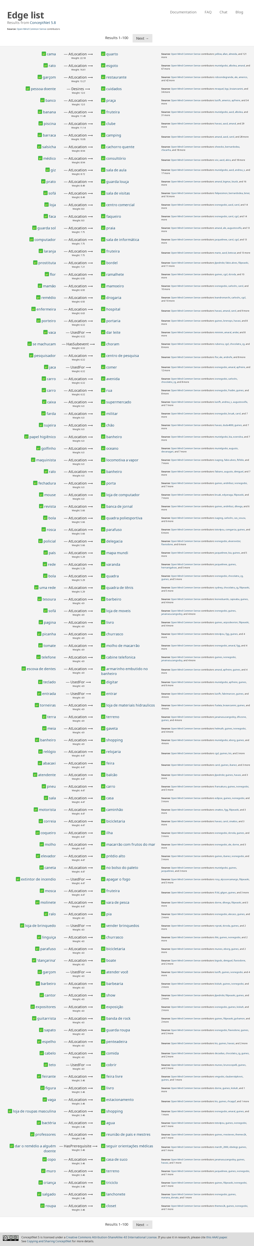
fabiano (219, 471)
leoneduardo (222, 599)
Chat (223, 12)
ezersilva (238, 436)
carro (51, 378)
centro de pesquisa (122, 355)
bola (52, 518)
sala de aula (116, 170)
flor (53, 274)
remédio (48, 297)
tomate (49, 645)
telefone (49, 657)
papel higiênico (42, 436)
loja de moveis (118, 610)
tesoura (49, 599)
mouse (50, 494)
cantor (50, 995)
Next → (142, 38)
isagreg (219, 459)
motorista (47, 809)
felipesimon (221, 193)
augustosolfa (234, 227)
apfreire (236, 100)
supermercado (118, 402)
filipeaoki (243, 262)
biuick (235, 181)
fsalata (218, 705)
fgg (227, 633)
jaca (52, 367)
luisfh (218, 100)
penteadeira (116, 1041)
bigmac (227, 181)
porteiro (49, 320)
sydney (219, 587)
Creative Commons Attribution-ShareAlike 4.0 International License (111, 1237)
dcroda (232, 274)
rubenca (219, 343)
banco (50, 100)
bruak (231, 413)
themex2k (240, 1134)
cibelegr (233, 1147)
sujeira (50, 425)
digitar (112, 682)
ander (235, 332)
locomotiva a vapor (122, 460)
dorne (235, 844)
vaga (52, 1099)
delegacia (114, 541)
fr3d (217, 892)
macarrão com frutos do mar (130, 844)
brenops (228, 320)
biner (246, 193)
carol (231, 136)
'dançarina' (46, 960)
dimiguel (238, 471)
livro (110, 622)
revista (50, 506)
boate (111, 960)
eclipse (218, 798)
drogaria (113, 297)
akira (228, 160)
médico (49, 158)
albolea (233, 65)
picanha (49, 634)
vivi (216, 160)
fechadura (47, 483)
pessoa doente (43, 88)
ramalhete (115, 274)
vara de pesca (117, 902)
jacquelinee (221, 239)
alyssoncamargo (229, 879)
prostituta (47, 262)
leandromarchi (222, 297)
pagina (50, 622)
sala (52, 798)
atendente (47, 774)
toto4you (219, 529)
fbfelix (240, 459)
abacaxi (49, 763)
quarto (112, 54)
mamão (49, 286)
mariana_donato (170, 1197)
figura (50, 1088)
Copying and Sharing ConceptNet (49, 1241)
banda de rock (118, 1018)
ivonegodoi (221, 204)
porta (111, 483)
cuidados (114, 88)
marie (218, 252)
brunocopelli (230, 1064)
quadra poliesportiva (124, 518)
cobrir (111, 1064)
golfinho (48, 448)
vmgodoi (219, 1076)
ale (236, 77)
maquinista (46, 460)
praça (111, 100)
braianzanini (236, 88)
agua (110, 1122)
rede (52, 564)
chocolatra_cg (237, 343)
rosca (51, 529)
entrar (111, 693)
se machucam (44, 344)
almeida (233, 54)
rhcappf (231, 1101)
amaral (241, 65)
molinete (48, 902)
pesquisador (45, 355)
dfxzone (241, 716)
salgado (49, 1194)
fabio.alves (231, 262)
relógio (49, 751)
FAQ (208, 12)
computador (45, 239)
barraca (49, 135)
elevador (48, 856)
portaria (113, 320)
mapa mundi (117, 552)
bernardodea (232, 146)
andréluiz (228, 483)
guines (218, 274)
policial (49, 541)
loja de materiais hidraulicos (130, 705)
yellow (218, 54)
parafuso (114, 529)
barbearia (114, 983)
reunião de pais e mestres (128, 1134)
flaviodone (167, 544)
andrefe (228, 357)
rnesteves (228, 1134)
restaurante (116, 77)
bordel (112, 262)
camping (113, 135)
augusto (233, 448)
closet (111, 1205)
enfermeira (46, 309)
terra (51, 716)
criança (50, 1182)
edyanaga (227, 494)
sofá (52, 193)
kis (230, 753)
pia (109, 914)
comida (112, 1053)
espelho (49, 1041)
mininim (219, 332)
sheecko (219, 146)
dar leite (113, 332)
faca (52, 216)
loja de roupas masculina (34, 1111)
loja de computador (123, 494)
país (52, 552)
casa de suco (116, 1159)
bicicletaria (115, 821)
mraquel (219, 88)
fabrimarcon (228, 693)
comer (111, 367)
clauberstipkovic (234, 1076)
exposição (114, 1006)
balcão (111, 774)
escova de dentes (41, 668)
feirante (49, 1076)
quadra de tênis (119, 587)
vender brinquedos (122, 925)
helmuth (219, 728)
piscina (50, 123)
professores (45, 1134)
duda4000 (228, 425)
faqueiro (113, 216)
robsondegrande (224, 77)
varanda (113, 564)
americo (243, 77)
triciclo (112, 1182)
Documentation (183, 12)
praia (110, 228)
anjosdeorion (230, 622)
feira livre (114, 1076)
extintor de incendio (38, 879)
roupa (50, 1205)
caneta (50, 867)
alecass (232, 914)
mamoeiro (115, 286)
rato (52, 65)
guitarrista (46, 1018)
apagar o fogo (118, 879)
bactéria (49, 1122)
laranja (50, 251)
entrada (49, 693)
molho (50, 844)
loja (53, 204)
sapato (50, 1030)
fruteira (113, 112)
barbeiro (113, 599)
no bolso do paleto (122, 867)
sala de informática (122, 239)
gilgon (223, 892)
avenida (113, 378)
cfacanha (166, 150)
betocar (232, 252)
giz (53, 170)
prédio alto (115, 856)
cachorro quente (120, 146)
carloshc (232, 285)
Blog (239, 12)
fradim (231, 390)
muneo (218, 948)
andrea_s (240, 169)
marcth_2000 (221, 1147)
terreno (112, 716)
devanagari (167, 451)
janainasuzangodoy (171, 614)
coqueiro (48, 832)
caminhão (114, 809)
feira (110, 763)
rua (109, 390)
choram (112, 344)
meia (51, 728)
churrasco (114, 634)
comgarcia (230, 529)
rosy (217, 879)
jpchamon (239, 1018)
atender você (117, 972)
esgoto (112, 65)
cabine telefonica (120, 657)
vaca (52, 332)
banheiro (114, 436)
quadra (112, 576)
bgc (227, 88)
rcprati (218, 925)
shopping (114, 740)
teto (52, 1064)
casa (110, 798)
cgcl (236, 216)
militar (112, 413)
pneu (51, 786)
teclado (49, 682)
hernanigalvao (169, 567)
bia (230, 436)
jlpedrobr (219, 262)
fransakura (221, 786)
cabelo (50, 1053)
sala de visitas (118, 193)
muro (51, 1171)
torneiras (48, 705)
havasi (218, 123)
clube (111, 123)
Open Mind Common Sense (31, 29)
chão (110, 425)
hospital (113, 309)
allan (225, 54)
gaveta (112, 728)
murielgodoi (221, 65)
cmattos (219, 809)
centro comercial (120, 204)
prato (51, 181)
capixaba (234, 599)
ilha (109, 832)
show (110, 995)
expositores (46, 1006)
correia (50, 821)
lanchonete (115, 1194)
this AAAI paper (216, 1237)
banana (49, 112)
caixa (51, 402)
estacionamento (120, 1099)
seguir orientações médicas (129, 1146)
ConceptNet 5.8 (43, 22)
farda (51, 413)
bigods (218, 960)
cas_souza (239, 517)
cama (51, 54)
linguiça (49, 937)
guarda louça (117, 181)
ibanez (233, 764)
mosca (50, 890)
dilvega (238, 506)
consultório (116, 158)
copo (52, 1159)
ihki (217, 937)
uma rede (47, 587)
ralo (52, 471)
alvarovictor (234, 541)
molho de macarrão (123, 645)
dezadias (220, 1053)
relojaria (113, 751)
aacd (231, 111)
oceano (112, 448)
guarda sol (46, 228)
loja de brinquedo (40, 925)
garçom (49, 77)
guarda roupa (118, 1030)
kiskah (218, 983)
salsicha (49, 146)
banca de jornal (119, 506)
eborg (232, 740)
